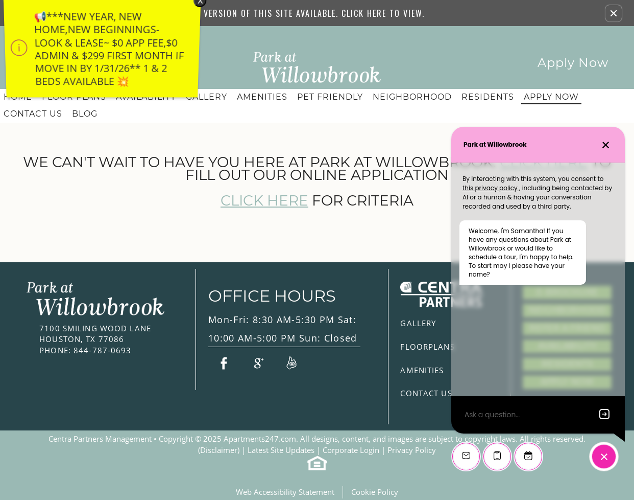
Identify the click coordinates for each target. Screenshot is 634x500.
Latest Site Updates (281, 450)
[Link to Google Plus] (257, 362)
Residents (487, 97)
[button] (613, 13)
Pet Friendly (330, 97)
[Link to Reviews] (291, 362)
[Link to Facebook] (223, 362)
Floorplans (427, 347)
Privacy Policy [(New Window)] (411, 450)
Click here (264, 200)
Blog (84, 114)
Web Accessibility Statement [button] (285, 492)
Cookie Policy (374, 492)
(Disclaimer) (218, 450)
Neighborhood (412, 97)
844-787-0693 (85, 350)
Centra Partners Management (100, 439)
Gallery (206, 97)
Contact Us (33, 114)
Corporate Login (351, 450)
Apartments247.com (260, 439)
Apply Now (573, 62)
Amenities (262, 97)
